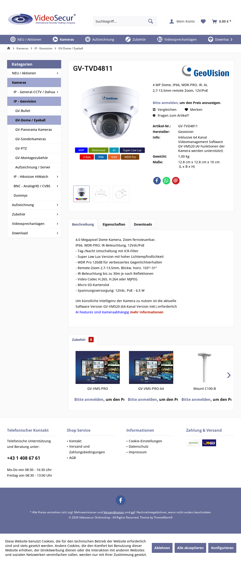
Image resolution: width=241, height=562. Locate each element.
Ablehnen (162, 548)
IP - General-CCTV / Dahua (34, 92)
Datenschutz (139, 446)
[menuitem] (221, 21)
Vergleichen (165, 109)
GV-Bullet (22, 110)
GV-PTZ (21, 148)
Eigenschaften (114, 224)
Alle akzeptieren (190, 548)
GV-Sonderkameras (30, 139)
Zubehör (18, 214)
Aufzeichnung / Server (32, 167)
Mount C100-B (204, 388)
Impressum (138, 452)
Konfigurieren (222, 548)
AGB (72, 457)
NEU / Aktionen (24, 73)
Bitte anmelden (165, 102)
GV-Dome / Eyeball (30, 120)
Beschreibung (83, 224)
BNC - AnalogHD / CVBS (32, 186)
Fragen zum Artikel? (171, 115)
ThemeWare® (163, 517)
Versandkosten (114, 512)
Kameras (19, 82)
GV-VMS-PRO (97, 388)
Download (20, 233)
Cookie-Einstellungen (145, 441)
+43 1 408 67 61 (23, 458)
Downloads (143, 224)
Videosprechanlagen (28, 223)
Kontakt (75, 441)
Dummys (21, 195)
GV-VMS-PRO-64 (151, 388)
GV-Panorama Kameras (33, 129)
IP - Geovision (25, 101)
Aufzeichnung (23, 205)
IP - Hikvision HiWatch (31, 176)
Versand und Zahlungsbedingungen (87, 449)
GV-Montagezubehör (31, 157)
